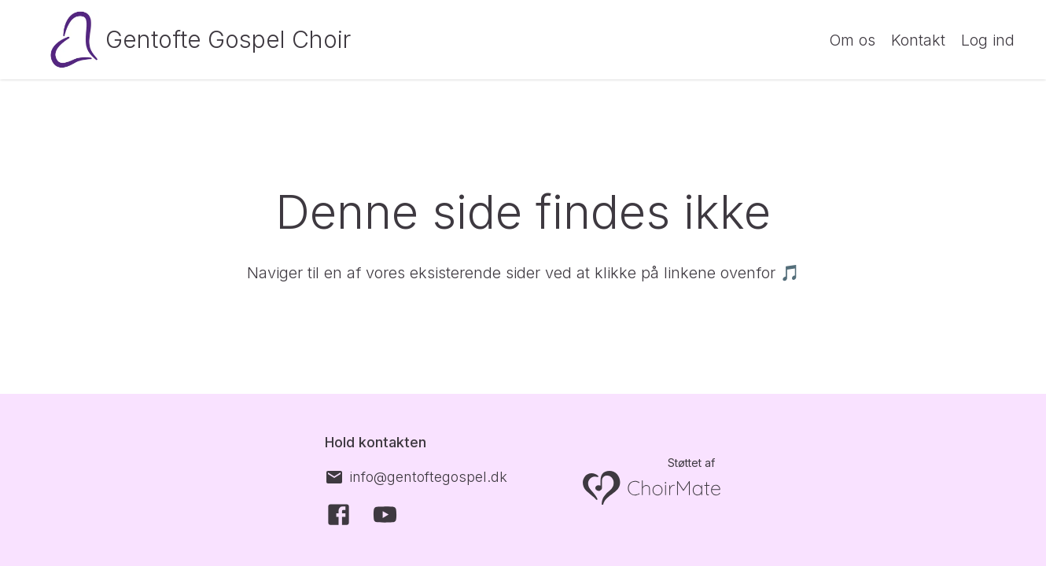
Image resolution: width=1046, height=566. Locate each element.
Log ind (988, 40)
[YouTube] (385, 514)
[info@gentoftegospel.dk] (416, 477)
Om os (852, 40)
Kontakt (918, 40)
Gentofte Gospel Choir (228, 39)
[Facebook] (338, 514)
